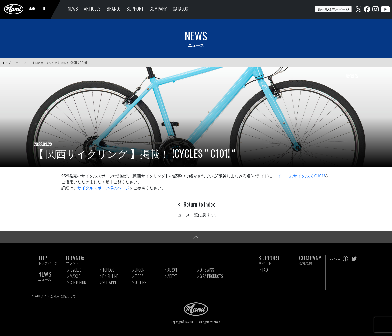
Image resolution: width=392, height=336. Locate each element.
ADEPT (172, 276)
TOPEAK (108, 270)
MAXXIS (75, 276)
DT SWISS (207, 270)
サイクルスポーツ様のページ (104, 188)
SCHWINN (109, 283)
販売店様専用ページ (333, 9)
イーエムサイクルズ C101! (301, 176)
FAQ (265, 270)
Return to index (196, 204)
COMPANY (158, 8)
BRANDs (114, 8)
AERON (172, 270)
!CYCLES (76, 270)
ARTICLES (92, 8)
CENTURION (78, 283)
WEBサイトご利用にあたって (55, 296)
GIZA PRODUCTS (211, 276)
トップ (6, 63)
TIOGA (139, 276)
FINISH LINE (110, 276)
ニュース (21, 63)
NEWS (73, 8)
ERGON (139, 270)
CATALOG (180, 8)
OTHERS (140, 283)
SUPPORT (135, 8)
